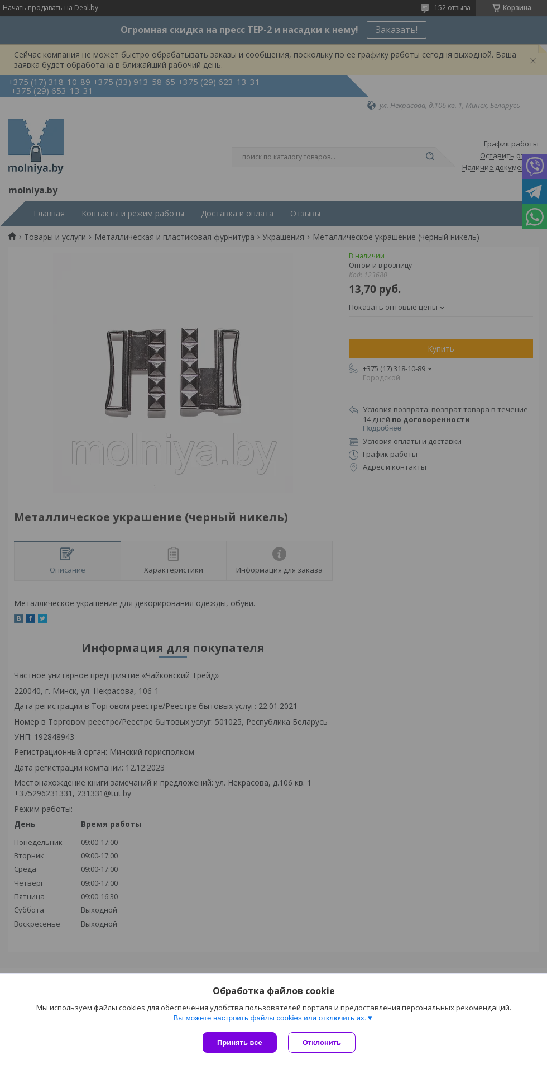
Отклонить (322, 1042)
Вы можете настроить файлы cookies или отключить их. (269, 1018)
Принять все (239, 1042)
